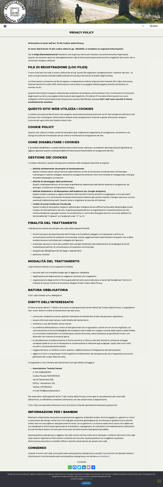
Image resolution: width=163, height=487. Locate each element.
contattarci (104, 456)
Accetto (86, 483)
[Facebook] (5, 26)
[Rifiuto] (159, 481)
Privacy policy (88, 479)
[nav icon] (154, 26)
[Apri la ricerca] (143, 26)
